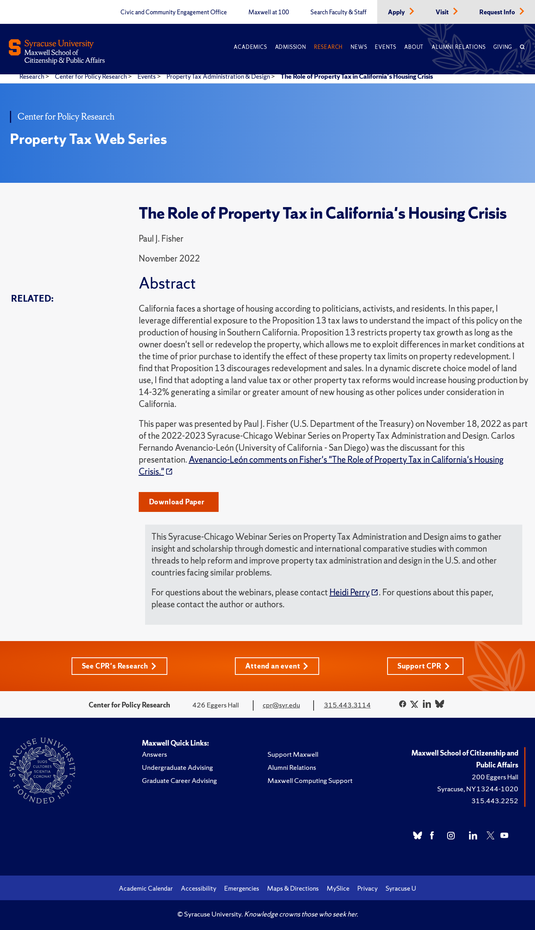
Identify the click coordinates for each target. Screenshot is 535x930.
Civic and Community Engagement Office (173, 12)
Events (385, 47)
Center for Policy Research (91, 76)
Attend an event (276, 665)
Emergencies (241, 888)
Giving (502, 47)
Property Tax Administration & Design (219, 76)
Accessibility (198, 888)
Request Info (497, 12)
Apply (397, 12)
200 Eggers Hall (495, 776)
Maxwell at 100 (268, 12)
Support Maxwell (293, 754)
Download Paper (177, 501)
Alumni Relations (458, 47)
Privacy (367, 888)
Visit (443, 12)
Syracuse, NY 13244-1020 (477, 788)
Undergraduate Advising (177, 767)
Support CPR (423, 665)
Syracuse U (401, 888)
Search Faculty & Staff (338, 12)
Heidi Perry (350, 592)
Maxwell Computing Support (310, 780)
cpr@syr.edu (281, 704)
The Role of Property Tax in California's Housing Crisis (357, 76)
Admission (290, 47)
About (414, 47)
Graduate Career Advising (179, 780)
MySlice (338, 888)
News (359, 47)
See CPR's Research (119, 665)
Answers (154, 754)
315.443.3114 (347, 704)
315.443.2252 (494, 800)
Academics (250, 47)
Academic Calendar (146, 888)
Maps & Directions (293, 888)
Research (328, 47)
